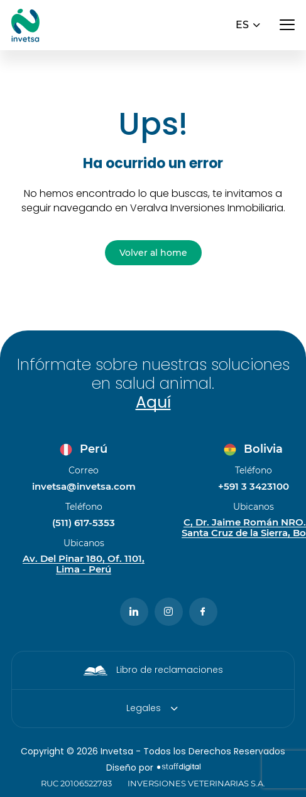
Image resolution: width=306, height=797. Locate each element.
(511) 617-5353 (83, 522)
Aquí (153, 402)
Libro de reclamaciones (169, 669)
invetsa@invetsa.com (84, 486)
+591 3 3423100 (253, 486)
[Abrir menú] (287, 25)
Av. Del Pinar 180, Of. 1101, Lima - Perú (84, 564)
